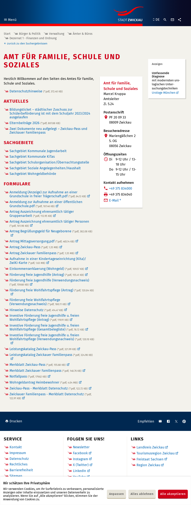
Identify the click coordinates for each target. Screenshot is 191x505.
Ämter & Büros (82, 33)
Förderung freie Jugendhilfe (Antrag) (47, 275)
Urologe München (163, 92)
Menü (10, 20)
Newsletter (81, 447)
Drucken (13, 421)
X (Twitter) (81, 465)
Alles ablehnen (142, 494)
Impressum (18, 453)
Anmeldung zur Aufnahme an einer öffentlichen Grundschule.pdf (46, 204)
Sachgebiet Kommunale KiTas (32, 157)
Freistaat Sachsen (150, 459)
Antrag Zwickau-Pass (34, 247)
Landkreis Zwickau (150, 447)
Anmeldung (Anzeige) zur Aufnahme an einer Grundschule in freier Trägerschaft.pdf (48, 194)
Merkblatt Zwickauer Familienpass (46, 371)
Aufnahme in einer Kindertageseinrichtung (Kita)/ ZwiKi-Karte (48, 261)
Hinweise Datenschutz (36, 310)
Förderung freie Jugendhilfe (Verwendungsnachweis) (49, 282)
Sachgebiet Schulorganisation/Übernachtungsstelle (49, 162)
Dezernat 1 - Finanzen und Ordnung (33, 38)
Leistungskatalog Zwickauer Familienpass (51, 355)
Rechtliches (18, 464)
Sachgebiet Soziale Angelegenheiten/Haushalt (45, 168)
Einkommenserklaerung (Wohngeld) (47, 269)
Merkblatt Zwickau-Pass (38, 365)
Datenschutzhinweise (36, 91)
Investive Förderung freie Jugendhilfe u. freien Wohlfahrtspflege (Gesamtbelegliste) (47, 327)
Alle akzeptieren (173, 494)
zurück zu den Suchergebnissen (27, 43)
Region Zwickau (148, 465)
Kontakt (16, 447)
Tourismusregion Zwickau (156, 453)
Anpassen (116, 494)
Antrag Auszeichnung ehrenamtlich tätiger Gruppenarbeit (42, 214)
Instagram (80, 459)
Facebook (80, 453)
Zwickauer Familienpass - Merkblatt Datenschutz (50, 396)
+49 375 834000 (120, 188)
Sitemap (16, 476)
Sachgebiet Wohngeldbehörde (33, 174)
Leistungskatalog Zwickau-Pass (43, 349)
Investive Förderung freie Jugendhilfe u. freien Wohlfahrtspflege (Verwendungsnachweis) (52, 337)
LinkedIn (79, 471)
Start (7, 33)
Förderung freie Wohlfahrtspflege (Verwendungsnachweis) (38, 302)
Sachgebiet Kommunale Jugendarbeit (38, 151)
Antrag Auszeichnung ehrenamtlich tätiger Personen (49, 223)
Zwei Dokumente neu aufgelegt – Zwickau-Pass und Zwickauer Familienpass (48, 131)
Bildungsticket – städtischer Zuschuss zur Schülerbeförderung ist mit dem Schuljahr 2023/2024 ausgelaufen (50, 113)
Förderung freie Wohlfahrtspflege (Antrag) (52, 290)
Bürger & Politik (29, 33)
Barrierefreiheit (21, 470)
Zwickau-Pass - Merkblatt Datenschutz (49, 388)
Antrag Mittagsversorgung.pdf (42, 241)
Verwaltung (56, 33)
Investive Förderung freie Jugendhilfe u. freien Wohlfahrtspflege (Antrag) (44, 318)
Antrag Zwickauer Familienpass (42, 253)
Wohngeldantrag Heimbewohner (44, 382)
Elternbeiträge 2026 (35, 123)
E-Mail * (115, 200)
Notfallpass (28, 376)
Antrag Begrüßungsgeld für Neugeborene (51, 231)
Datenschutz (19, 459)
